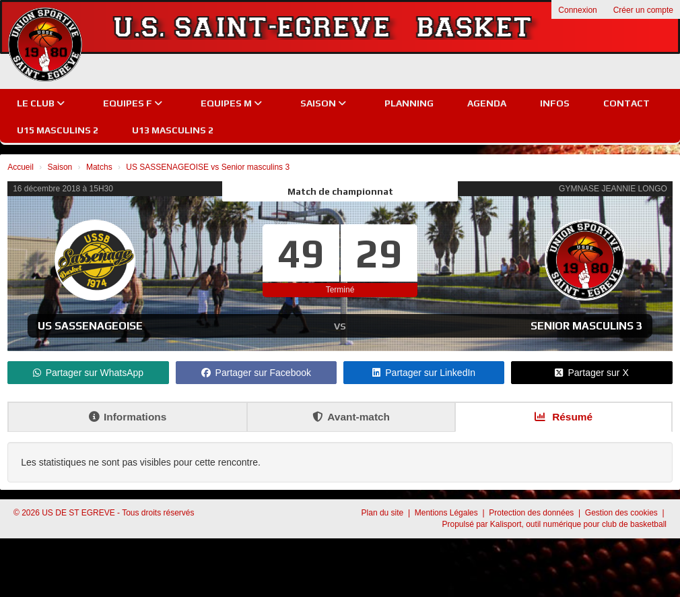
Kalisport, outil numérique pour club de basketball (578, 524)
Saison (323, 103)
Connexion (577, 10)
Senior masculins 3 (586, 325)
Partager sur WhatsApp (88, 372)
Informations (127, 416)
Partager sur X (591, 372)
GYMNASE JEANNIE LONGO (613, 188)
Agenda (486, 103)
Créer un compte (643, 10)
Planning (409, 103)
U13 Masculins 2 (172, 130)
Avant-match (351, 416)
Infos (555, 103)
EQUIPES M (231, 103)
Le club (41, 103)
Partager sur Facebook (256, 372)
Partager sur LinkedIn (423, 372)
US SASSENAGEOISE (90, 325)
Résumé (563, 416)
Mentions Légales (447, 512)
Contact (626, 103)
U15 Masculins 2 (57, 130)
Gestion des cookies (622, 512)
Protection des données (532, 512)
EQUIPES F (132, 103)
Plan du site (384, 512)
